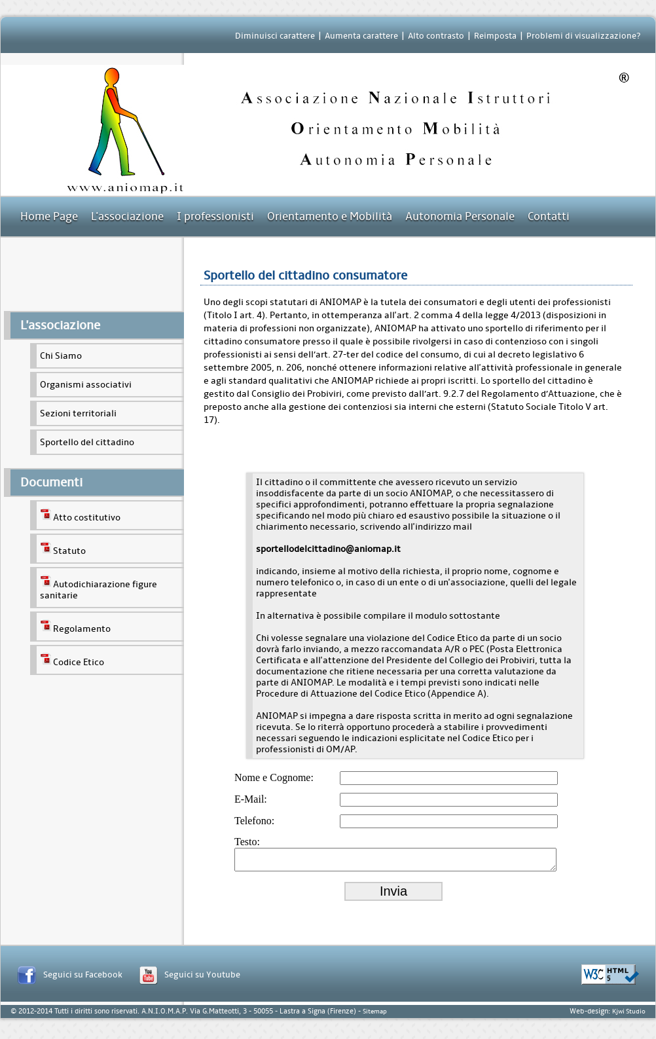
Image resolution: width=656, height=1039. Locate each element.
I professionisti (215, 216)
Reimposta (495, 36)
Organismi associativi (86, 384)
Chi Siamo (61, 355)
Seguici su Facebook (82, 978)
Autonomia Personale (460, 216)
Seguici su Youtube (202, 978)
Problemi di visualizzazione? (583, 36)
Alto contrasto (436, 36)
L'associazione (127, 216)
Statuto (63, 548)
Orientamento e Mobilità (329, 216)
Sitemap (375, 1015)
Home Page (49, 216)
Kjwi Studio (629, 1015)
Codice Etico (72, 660)
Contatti (549, 216)
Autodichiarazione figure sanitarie (98, 587)
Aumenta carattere (361, 36)
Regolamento (75, 626)
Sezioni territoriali (78, 413)
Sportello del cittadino (87, 442)
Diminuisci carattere (275, 36)
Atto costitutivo (80, 515)
